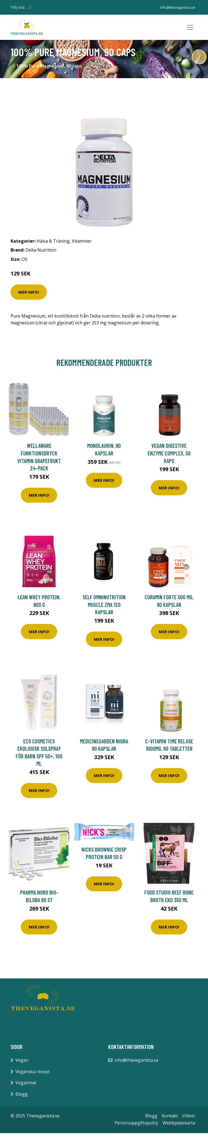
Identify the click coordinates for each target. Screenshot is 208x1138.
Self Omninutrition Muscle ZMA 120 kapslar (104, 609)
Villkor (188, 1121)
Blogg (21, 1099)
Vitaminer (82, 246)
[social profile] (30, 7)
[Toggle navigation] (190, 30)
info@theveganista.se (176, 7)
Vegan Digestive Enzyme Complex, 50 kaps (169, 458)
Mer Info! (28, 297)
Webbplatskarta (178, 1128)
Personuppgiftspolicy (136, 1128)
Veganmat (25, 1088)
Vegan (21, 1065)
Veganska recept (32, 1076)
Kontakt (170, 1121)
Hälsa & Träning (53, 246)
